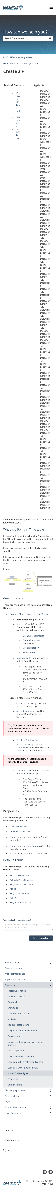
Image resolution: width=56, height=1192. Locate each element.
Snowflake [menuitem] (13, 1007)
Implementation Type (21, 831)
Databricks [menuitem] (13, 1002)
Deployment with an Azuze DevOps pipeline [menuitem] (25, 1043)
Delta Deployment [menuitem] (17, 1050)
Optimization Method (20, 837)
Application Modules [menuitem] (15, 979)
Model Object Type (29, 63)
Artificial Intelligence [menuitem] (15, 973)
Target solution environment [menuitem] (22, 1030)
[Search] (50, 38)
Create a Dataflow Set (27, 740)
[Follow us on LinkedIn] (45, 1172)
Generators (9, 63)
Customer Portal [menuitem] (11, 1140)
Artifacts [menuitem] (12, 1019)
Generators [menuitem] (10, 985)
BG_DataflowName (19, 893)
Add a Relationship (25, 711)
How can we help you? (25, 32)
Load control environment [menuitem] (21, 1056)
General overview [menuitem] (13, 968)
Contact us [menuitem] (8, 1130)
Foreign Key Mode (19, 826)
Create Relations (31, 640)
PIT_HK (13, 889)
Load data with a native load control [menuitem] (25, 1061)
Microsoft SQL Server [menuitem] (18, 1013)
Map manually (23, 657)
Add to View (29, 652)
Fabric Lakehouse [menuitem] (16, 996)
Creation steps (18, 121)
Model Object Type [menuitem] (18, 1073)
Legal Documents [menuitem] (13, 1113)
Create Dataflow (31, 647)
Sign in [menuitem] (6, 1150)
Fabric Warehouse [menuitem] (17, 990)
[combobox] (25, 38)
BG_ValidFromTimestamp (22, 880)
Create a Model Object (27, 703)
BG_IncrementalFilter (20, 902)
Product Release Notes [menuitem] (16, 1107)
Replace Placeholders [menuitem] (18, 1024)
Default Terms (18, 133)
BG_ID (13, 898)
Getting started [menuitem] (12, 962)
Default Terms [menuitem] (15, 1084)
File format (15, 853)
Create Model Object (33, 635)
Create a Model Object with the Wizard (29, 614)
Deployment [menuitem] (14, 1036)
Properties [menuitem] (13, 1078)
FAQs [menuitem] (7, 1101)
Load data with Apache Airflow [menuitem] (23, 1067)
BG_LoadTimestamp (20, 875)
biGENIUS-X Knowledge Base (17, 57)
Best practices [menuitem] (12, 1096)
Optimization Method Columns (25, 846)
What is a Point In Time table (18, 103)
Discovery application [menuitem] (15, 1090)
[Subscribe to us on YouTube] (50, 1172)
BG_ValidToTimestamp (21, 884)
